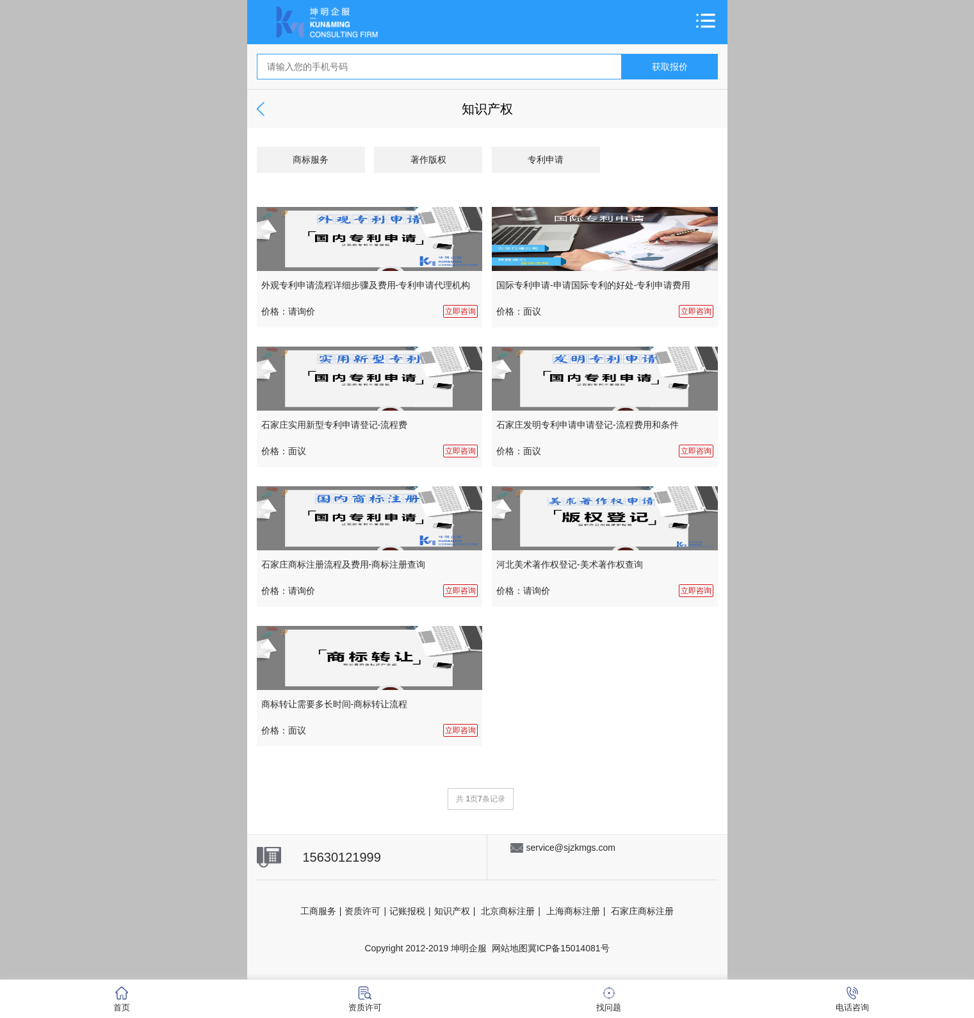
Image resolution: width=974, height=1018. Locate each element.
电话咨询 (852, 999)
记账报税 (407, 911)
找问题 (608, 999)
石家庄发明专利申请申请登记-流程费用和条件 (587, 425)
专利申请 (546, 159)
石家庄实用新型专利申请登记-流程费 (334, 425)
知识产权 (452, 911)
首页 (121, 999)
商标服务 (311, 159)
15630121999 (342, 857)
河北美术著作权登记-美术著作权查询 (569, 564)
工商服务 (318, 911)
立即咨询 (460, 311)
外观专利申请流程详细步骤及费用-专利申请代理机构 (366, 285)
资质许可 (362, 911)
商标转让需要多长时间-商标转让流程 (334, 704)
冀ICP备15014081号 (569, 948)
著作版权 (428, 159)
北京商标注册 (508, 911)
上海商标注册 (573, 911)
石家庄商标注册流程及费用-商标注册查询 (343, 564)
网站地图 (510, 948)
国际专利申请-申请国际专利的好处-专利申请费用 (593, 285)
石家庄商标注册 (642, 911)
